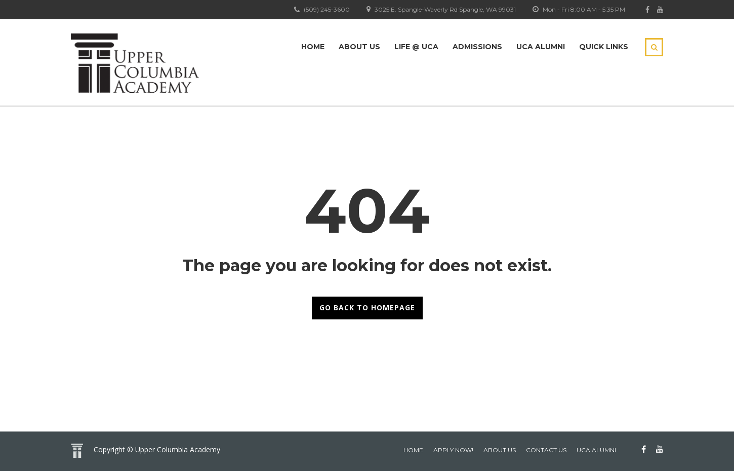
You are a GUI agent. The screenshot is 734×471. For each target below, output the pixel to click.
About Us (359, 46)
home (413, 450)
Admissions (477, 46)
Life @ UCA (416, 46)
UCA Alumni (540, 46)
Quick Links (603, 46)
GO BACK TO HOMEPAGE (367, 307)
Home (312, 46)
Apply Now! (453, 450)
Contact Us (546, 450)
